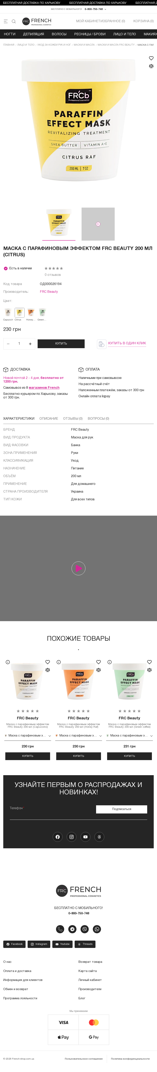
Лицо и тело (124, 35)
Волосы (59, 35)
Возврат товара (91, 967)
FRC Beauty (49, 293)
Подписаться (121, 814)
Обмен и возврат (16, 994)
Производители (90, 994)
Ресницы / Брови (89, 35)
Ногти (9, 35)
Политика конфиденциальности (131, 1064)
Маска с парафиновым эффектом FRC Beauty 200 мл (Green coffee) (129, 725)
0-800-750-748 (94, 10)
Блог (82, 1003)
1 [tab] (78, 650)
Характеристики (18, 420)
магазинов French (44, 389)
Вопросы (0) (98, 420)
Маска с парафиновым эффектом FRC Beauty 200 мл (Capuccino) (27, 725)
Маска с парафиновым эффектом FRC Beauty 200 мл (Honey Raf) (78, 725)
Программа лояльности (21, 1003)
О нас (7, 967)
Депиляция (33, 35)
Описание (48, 420)
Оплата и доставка (18, 976)
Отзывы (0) (73, 420)
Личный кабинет (90, 985)
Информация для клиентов (24, 985)
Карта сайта (88, 976)
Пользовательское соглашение (85, 1064)
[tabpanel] (27, 712)
